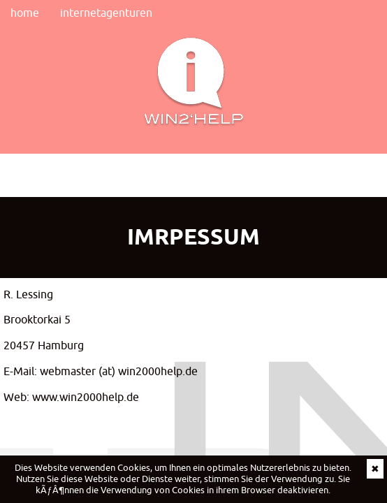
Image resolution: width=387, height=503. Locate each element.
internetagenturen (106, 12)
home (24, 12)
